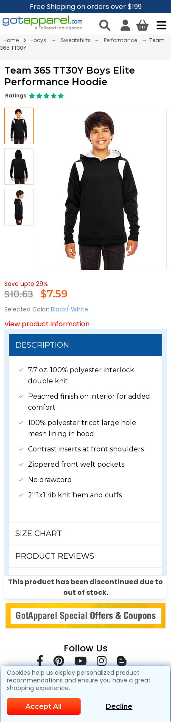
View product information (47, 324)
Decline (119, 706)
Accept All (43, 706)
